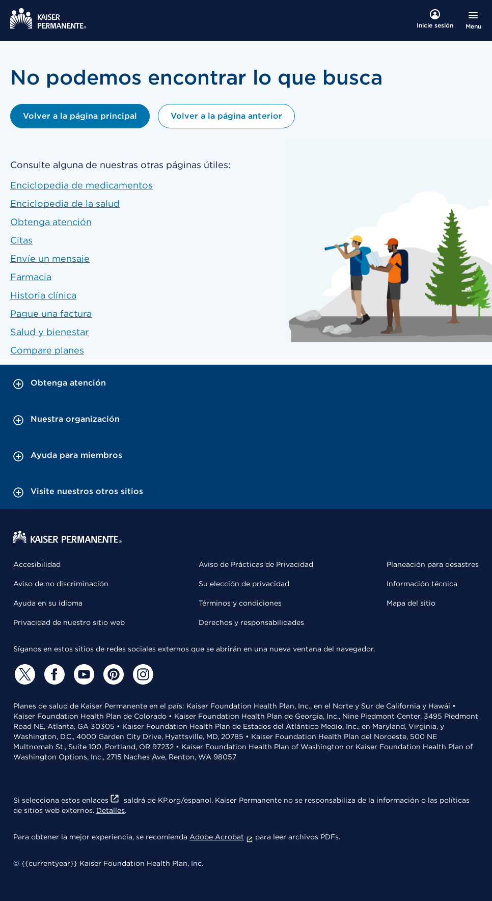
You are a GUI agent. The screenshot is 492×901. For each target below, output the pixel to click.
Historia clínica (43, 295)
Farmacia (30, 276)
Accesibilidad (37, 564)
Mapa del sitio (411, 603)
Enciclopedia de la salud (65, 203)
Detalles (110, 810)
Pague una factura (51, 313)
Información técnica (422, 584)
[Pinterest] (112, 674)
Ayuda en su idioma (48, 603)
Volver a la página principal (80, 116)
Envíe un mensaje (50, 258)
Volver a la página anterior (226, 116)
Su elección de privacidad (244, 584)
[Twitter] (23, 674)
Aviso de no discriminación (60, 584)
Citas (21, 240)
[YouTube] (82, 674)
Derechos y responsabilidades (251, 622)
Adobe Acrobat (221, 837)
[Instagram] (141, 674)
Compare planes (47, 350)
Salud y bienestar (49, 331)
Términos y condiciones (240, 603)
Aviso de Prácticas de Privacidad (256, 564)
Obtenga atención (51, 221)
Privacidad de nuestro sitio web (69, 622)
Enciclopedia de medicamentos (81, 185)
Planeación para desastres (433, 564)
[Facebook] (53, 674)
